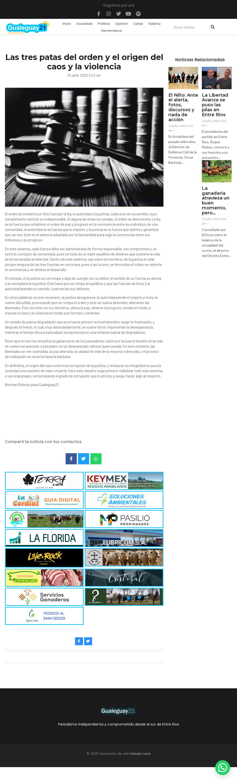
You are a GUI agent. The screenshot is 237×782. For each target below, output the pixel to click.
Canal (138, 23)
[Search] (192, 27)
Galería (154, 23)
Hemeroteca (111, 30)
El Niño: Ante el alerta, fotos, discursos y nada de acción (183, 107)
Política (104, 23)
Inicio (67, 23)
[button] (222, 767)
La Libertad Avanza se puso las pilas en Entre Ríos (215, 105)
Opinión (121, 23)
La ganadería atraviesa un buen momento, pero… (216, 201)
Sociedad (84, 23)
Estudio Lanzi (140, 753)
